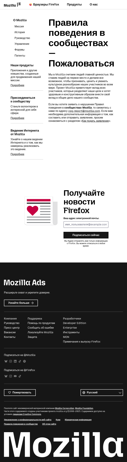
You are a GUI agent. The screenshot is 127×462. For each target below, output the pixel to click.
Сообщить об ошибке (41, 327)
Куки (58, 420)
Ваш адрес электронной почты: (81, 218)
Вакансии (10, 332)
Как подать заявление (95, 120)
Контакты (9, 337)
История (20, 32)
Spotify (24, 361)
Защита (32, 337)
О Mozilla (19, 20)
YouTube (15, 376)
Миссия (19, 26)
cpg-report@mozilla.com (84, 111)
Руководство (22, 38)
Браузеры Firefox (44, 4)
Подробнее (17, 85)
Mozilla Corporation (64, 408)
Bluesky (6, 361)
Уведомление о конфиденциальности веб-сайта (27, 420)
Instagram (11, 361)
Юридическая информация (78, 420)
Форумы (19, 49)
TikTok (20, 361)
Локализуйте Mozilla (40, 332)
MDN (66, 337)
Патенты (20, 55)
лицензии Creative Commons (27, 414)
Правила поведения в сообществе (21, 424)
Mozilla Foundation (84, 408)
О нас (94, 4)
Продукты (74, 4)
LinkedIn (15, 361)
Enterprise (70, 327)
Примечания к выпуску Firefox (81, 341)
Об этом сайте (49, 424)
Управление (22, 43)
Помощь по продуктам (41, 323)
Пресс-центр (12, 327)
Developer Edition (74, 323)
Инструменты (71, 332)
